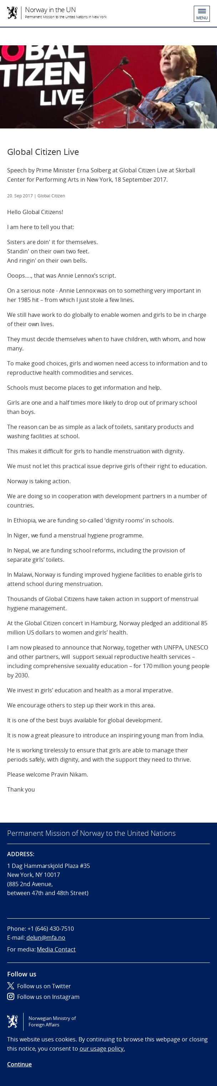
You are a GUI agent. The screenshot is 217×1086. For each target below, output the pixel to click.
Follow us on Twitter (39, 986)
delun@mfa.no (45, 937)
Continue (19, 1064)
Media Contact (56, 949)
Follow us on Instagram (43, 997)
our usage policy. (102, 1048)
